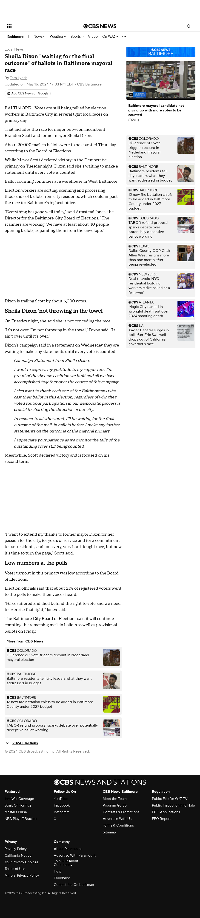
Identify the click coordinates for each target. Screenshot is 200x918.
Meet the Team (115, 799)
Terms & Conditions (118, 825)
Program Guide (115, 805)
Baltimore (15, 36)
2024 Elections (25, 743)
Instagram (61, 812)
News (39, 36)
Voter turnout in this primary (32, 573)
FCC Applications (166, 812)
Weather (58, 36)
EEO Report (161, 819)
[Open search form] (189, 26)
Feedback (62, 878)
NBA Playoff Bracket (21, 819)
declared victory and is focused (68, 455)
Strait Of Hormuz (18, 805)
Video (93, 36)
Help (57, 871)
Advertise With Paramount (75, 855)
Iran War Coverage (19, 799)
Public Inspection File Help (173, 805)
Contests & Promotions (121, 812)
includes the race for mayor (40, 129)
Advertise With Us (117, 819)
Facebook (62, 805)
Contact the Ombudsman (74, 885)
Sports (77, 36)
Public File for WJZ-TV (170, 799)
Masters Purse (16, 812)
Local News (14, 49)
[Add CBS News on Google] (28, 93)
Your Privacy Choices (21, 862)
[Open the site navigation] (38, 26)
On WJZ (110, 36)
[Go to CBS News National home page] (100, 26)
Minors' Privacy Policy (22, 875)
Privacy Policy (16, 849)
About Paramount (68, 849)
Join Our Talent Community (66, 863)
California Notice (18, 855)
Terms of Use (15, 869)
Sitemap (109, 832)
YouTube (61, 799)
